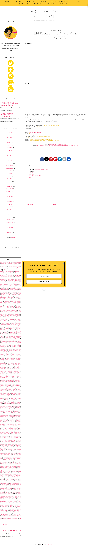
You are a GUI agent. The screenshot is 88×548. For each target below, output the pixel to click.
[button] (44, 265)
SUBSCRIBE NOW (44, 281)
